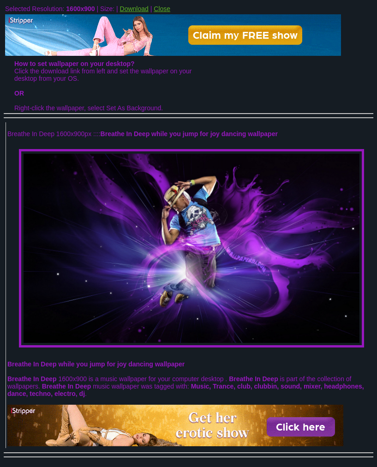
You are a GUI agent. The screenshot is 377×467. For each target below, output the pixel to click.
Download (134, 8)
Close (162, 8)
